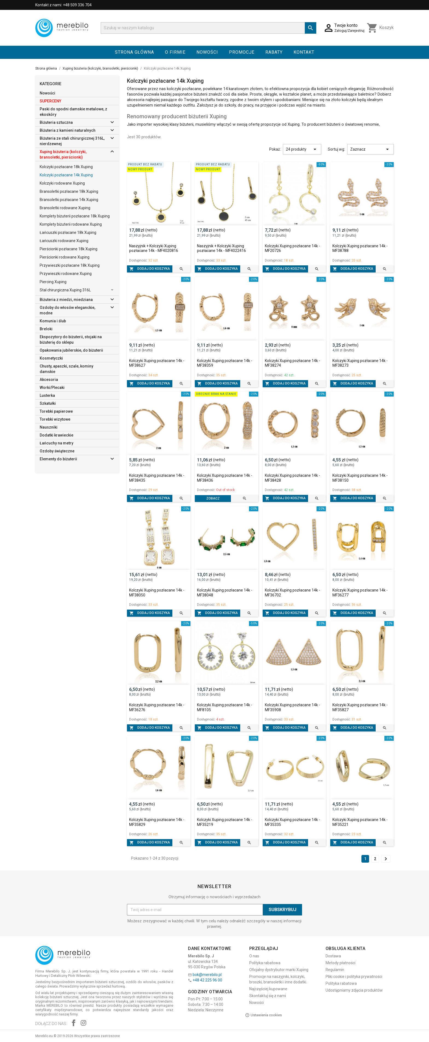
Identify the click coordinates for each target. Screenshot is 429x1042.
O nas (254, 956)
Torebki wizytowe (55, 419)
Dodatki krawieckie (56, 435)
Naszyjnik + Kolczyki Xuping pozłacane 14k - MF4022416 (221, 248)
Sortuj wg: (336, 149)
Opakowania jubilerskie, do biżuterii (71, 350)
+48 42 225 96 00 (207, 980)
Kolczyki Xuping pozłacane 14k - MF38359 (224, 363)
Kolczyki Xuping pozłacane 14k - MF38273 (360, 363)
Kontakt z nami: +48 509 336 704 (63, 5)
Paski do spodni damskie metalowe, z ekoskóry (73, 112)
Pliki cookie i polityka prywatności (354, 976)
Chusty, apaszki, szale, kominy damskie (66, 369)
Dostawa (333, 956)
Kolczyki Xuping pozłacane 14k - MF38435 (156, 478)
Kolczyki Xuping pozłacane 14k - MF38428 (292, 478)
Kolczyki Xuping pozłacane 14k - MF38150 (360, 478)
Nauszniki (48, 427)
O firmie (175, 52)
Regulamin (335, 970)
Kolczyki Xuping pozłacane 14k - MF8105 (224, 707)
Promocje (241, 52)
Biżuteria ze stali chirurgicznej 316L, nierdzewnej (72, 141)
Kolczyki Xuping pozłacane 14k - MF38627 (156, 363)
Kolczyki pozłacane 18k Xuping (66, 167)
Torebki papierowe (56, 411)
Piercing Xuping (53, 282)
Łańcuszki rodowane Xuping (64, 241)
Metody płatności (340, 963)
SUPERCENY (50, 101)
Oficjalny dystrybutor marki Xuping (278, 970)
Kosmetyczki (51, 358)
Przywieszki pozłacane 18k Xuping (70, 265)
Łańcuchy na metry (56, 443)
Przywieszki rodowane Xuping (66, 273)
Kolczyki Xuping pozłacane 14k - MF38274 (292, 363)
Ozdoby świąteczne (57, 451)
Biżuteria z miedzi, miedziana (66, 299)
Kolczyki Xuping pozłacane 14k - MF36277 (360, 592)
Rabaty (274, 52)
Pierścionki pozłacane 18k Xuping (68, 249)
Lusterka (47, 395)
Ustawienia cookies (263, 1015)
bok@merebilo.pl (207, 974)
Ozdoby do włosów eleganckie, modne (67, 310)
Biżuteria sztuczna (56, 122)
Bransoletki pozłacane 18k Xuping (69, 191)
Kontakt (304, 52)
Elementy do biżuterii (58, 459)
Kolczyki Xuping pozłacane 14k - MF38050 (156, 592)
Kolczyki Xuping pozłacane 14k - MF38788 (360, 248)
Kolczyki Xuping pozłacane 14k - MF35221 (360, 822)
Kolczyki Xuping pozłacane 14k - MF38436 (224, 478)
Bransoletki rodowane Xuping (65, 208)
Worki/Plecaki (52, 387)
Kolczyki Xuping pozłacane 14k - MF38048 (224, 592)
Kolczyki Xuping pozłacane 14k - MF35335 (292, 822)
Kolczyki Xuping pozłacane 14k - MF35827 (360, 707)
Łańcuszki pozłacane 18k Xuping (68, 232)
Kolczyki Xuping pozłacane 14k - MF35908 (292, 707)
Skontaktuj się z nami (267, 996)
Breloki (46, 329)
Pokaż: (275, 149)
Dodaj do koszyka (149, 269)
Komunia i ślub (53, 321)
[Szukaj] (208, 28)
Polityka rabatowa (264, 963)
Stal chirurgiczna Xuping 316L (65, 290)
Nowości (207, 52)
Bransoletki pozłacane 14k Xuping (69, 199)
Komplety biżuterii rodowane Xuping (71, 224)
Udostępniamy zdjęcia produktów (354, 990)
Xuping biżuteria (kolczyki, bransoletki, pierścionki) (63, 154)
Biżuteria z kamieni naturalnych (67, 130)
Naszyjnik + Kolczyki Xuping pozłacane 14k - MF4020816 (153, 248)
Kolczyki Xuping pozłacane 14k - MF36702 (292, 592)
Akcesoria (49, 379)
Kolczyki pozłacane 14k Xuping (66, 175)
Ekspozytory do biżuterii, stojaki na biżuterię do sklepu (71, 340)
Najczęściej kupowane (268, 989)
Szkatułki (48, 403)
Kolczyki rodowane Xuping (62, 183)
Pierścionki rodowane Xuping (64, 257)
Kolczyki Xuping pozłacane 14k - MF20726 (292, 248)
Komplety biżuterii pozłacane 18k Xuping (75, 216)
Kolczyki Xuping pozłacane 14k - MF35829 (156, 822)
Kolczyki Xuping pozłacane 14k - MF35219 (224, 822)
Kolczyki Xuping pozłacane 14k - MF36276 (156, 707)
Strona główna (134, 52)
